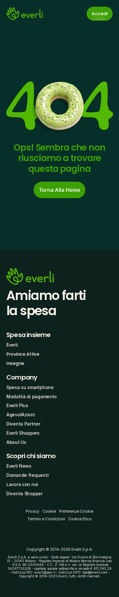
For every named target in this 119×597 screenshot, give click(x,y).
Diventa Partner (23, 423)
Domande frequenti (27, 475)
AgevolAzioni (20, 414)
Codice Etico (80, 518)
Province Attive (22, 354)
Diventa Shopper (24, 493)
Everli (12, 344)
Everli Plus (17, 405)
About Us (16, 442)
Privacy (32, 511)
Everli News (18, 466)
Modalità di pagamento (31, 396)
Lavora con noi (22, 484)
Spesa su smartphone (30, 387)
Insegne (15, 363)
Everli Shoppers (23, 433)
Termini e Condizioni (46, 518)
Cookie (49, 511)
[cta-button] (59, 190)
